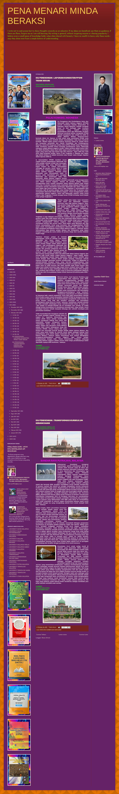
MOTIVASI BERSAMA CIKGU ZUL (102, 218)
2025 (11, 275)
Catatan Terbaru (41, 634)
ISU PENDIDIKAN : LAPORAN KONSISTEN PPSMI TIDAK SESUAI (20, 338)
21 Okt (15, 356)
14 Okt (15, 375)
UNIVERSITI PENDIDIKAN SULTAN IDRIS (17, 557)
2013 (11, 299)
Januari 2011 (14, 433)
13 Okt (15, 377)
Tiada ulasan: (53, 383)
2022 (11, 280)
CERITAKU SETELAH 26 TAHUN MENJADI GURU (103, 190)
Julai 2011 (14, 416)
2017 (11, 291)
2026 (11, 272)
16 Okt (15, 369)
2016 (11, 294)
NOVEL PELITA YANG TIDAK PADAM (103, 232)
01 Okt (15, 407)
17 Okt (15, 366)
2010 (11, 436)
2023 (11, 277)
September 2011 (15, 411)
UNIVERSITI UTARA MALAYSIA (19, 576)
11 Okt (15, 383)
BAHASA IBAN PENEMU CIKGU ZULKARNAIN (103, 174)
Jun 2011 (13, 419)
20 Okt (15, 358)
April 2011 (14, 425)
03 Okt (15, 402)
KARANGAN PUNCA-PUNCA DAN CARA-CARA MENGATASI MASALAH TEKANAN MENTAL (18, 511)
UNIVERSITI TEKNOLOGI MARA (19, 570)
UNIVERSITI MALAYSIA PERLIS (19, 545)
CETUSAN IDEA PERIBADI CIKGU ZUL (103, 196)
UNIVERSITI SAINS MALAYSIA (19, 529)
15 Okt (15, 372)
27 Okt (15, 326)
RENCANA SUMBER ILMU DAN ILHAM (50, 386)
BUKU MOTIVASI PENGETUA (101, 187)
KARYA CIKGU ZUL (102, 212)
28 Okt (15, 323)
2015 (11, 296)
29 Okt (15, 320)
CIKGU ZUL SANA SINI (103, 200)
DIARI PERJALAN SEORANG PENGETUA (103, 205)
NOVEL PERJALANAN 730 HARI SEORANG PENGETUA (103, 237)
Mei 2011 (13, 422)
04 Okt (15, 399)
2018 (11, 288)
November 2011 (15, 310)
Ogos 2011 (14, 414)
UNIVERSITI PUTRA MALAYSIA (19, 564)
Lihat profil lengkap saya (14, 484)
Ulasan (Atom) (46, 638)
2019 (11, 286)
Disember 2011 (15, 307)
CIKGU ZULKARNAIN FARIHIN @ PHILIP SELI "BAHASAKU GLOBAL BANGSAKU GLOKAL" (19, 479)
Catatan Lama (83, 634)
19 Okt (15, 361)
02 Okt (15, 405)
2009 (11, 439)
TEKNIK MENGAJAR (102, 248)
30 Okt (15, 318)
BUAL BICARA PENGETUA (100, 183)
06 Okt (15, 394)
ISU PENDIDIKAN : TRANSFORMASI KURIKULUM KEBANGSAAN (18, 345)
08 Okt (15, 391)
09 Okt (15, 388)
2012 (11, 302)
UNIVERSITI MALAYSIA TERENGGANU (16, 553)
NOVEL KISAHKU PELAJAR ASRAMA (102, 228)
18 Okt (15, 364)
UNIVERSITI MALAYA (16, 539)
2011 (10, 305)
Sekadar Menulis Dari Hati (103, 244)
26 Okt (15, 329)
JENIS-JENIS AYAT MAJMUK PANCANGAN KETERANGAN (22, 491)
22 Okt (15, 353)
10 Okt (15, 386)
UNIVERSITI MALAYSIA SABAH (19, 547)
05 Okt (15, 397)
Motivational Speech (102, 222)
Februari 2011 (15, 430)
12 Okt (15, 380)
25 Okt (15, 331)
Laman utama (63, 634)
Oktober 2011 (15, 313)
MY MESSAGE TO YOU (103, 224)
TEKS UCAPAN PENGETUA (100, 251)
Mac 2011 (14, 427)
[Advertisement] (59, 55)
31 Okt (15, 315)
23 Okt (15, 350)
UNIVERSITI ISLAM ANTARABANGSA (15, 532)
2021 (11, 283)
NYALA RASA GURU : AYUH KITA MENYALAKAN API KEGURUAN (17, 449)
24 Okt (15, 334)
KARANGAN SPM (101, 210)
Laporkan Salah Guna (101, 277)
